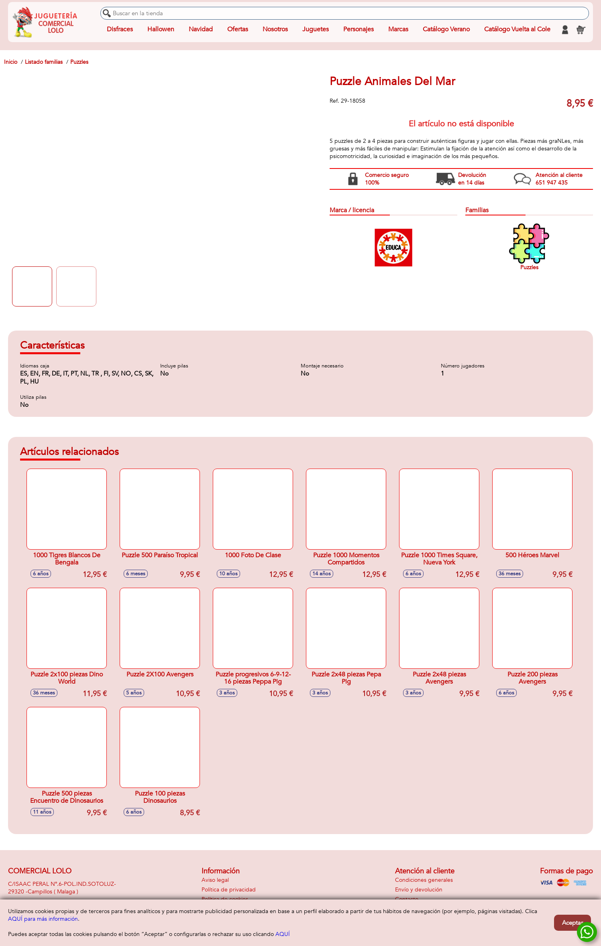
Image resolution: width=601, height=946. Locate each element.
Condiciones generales (424, 880)
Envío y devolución (418, 889)
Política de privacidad (229, 889)
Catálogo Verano (446, 29)
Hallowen (160, 29)
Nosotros (275, 29)
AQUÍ (282, 934)
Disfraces (120, 29)
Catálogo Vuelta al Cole (517, 29)
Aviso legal (215, 880)
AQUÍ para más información (43, 919)
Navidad (201, 29)
